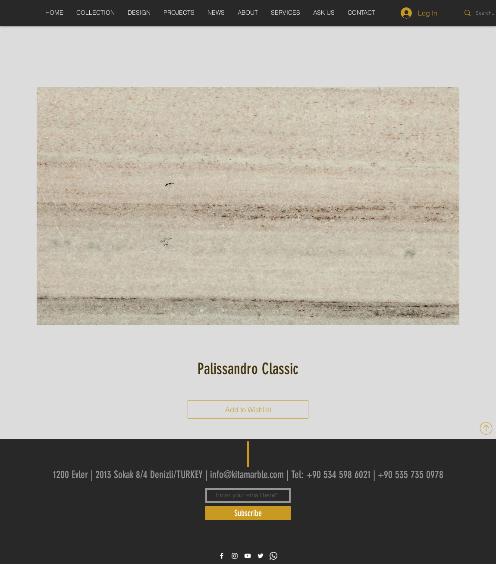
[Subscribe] (248, 513)
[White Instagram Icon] (235, 556)
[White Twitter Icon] (260, 556)
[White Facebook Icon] (222, 556)
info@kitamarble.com (247, 475)
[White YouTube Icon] (247, 556)
